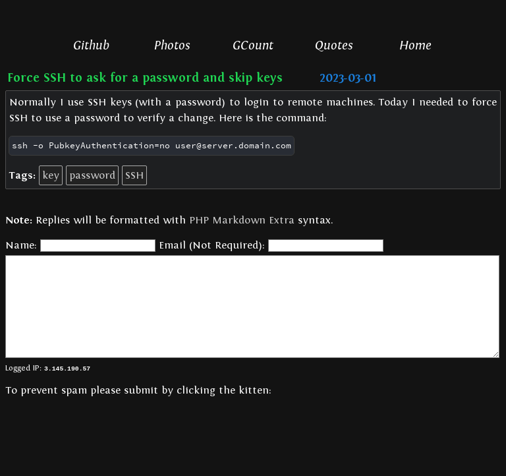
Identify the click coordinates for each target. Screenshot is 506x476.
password (92, 175)
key (50, 175)
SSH (134, 175)
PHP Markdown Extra (242, 220)
